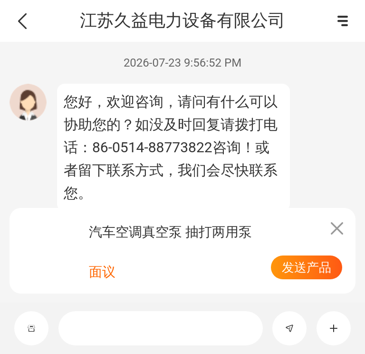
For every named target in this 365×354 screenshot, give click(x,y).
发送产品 (306, 267)
